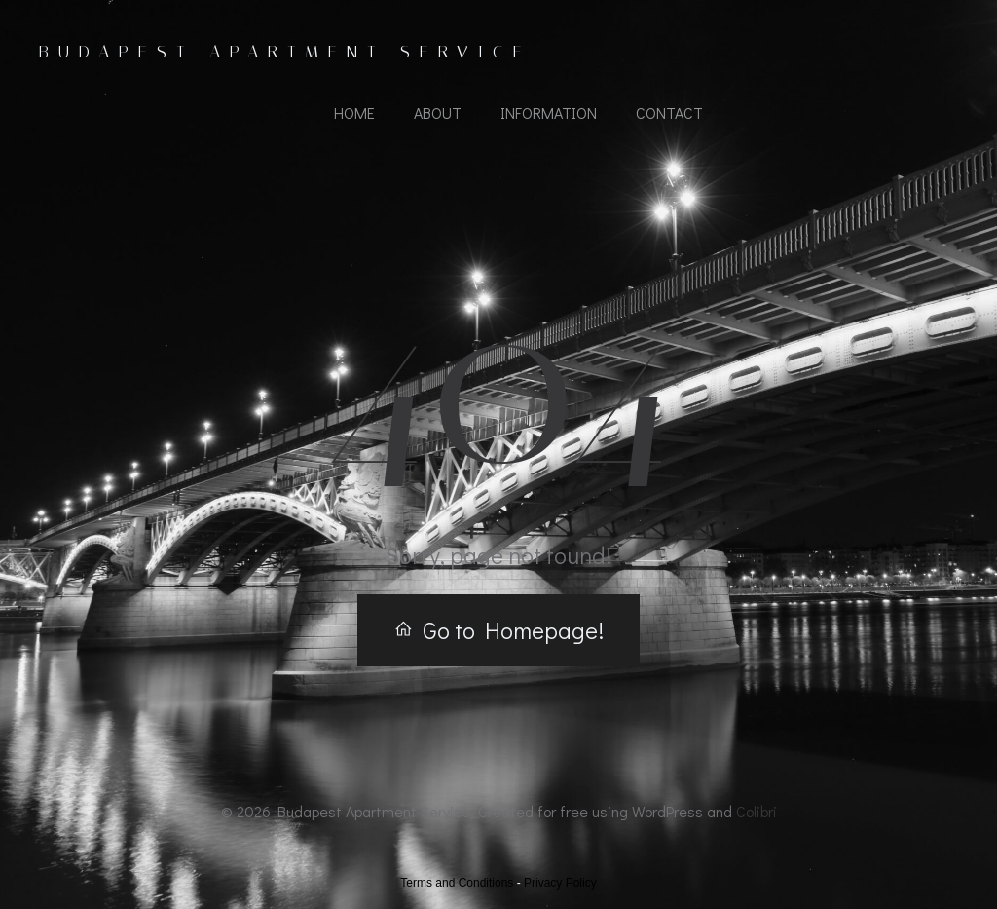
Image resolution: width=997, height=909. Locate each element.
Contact (669, 112)
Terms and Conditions (456, 883)
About (438, 112)
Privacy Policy (560, 883)
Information (548, 112)
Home (354, 112)
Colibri (756, 811)
